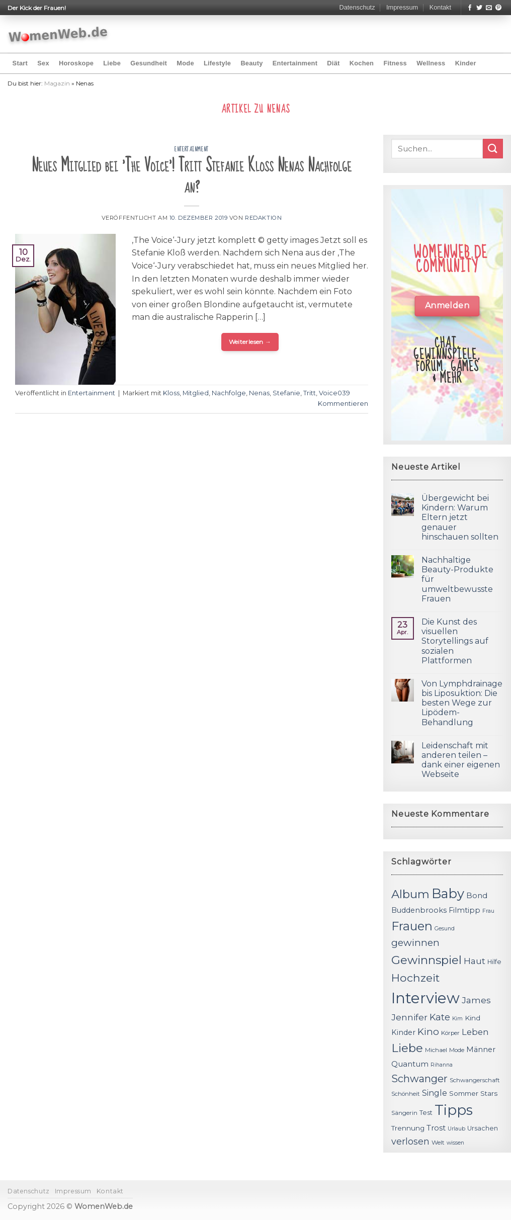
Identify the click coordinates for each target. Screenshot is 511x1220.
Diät (333, 63)
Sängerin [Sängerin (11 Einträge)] (404, 1112)
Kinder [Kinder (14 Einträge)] (403, 1032)
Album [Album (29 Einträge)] (410, 894)
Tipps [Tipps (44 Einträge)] (454, 1109)
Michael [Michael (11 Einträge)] (436, 1050)
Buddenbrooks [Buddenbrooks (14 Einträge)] (419, 910)
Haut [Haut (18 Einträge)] (474, 960)
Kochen (362, 63)
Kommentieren (343, 403)
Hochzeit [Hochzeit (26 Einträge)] (415, 977)
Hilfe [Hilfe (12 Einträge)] (494, 962)
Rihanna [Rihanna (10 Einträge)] (442, 1065)
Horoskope (76, 63)
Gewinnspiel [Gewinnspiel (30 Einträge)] (426, 960)
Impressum (402, 7)
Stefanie (286, 393)
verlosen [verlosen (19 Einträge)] (410, 1141)
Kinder (465, 63)
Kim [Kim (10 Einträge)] (457, 1018)
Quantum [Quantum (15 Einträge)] (410, 1064)
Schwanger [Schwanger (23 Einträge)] (419, 1079)
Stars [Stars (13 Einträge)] (488, 1093)
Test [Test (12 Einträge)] (426, 1112)
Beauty (251, 63)
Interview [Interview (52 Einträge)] (425, 998)
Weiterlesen (250, 341)
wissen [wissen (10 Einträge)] (455, 1143)
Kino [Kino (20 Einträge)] (428, 1031)
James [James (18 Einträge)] (476, 1000)
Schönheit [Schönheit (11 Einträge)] (405, 1093)
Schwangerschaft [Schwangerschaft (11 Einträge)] (475, 1080)
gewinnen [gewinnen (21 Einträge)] (415, 942)
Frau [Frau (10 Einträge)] (488, 911)
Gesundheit (148, 63)
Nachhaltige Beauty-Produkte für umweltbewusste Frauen (457, 579)
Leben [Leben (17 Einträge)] (475, 1032)
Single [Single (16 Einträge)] (434, 1093)
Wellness (430, 63)
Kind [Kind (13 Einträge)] (472, 1018)
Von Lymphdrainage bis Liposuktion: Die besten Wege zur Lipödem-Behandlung (461, 703)
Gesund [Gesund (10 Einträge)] (445, 928)
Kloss (171, 393)
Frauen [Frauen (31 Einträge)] (412, 926)
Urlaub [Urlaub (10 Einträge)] (456, 1128)
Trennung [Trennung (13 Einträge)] (407, 1128)
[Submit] (493, 148)
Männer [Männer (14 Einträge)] (480, 1049)
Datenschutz (357, 7)
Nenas (259, 393)
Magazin (57, 83)
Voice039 (334, 393)
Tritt (309, 393)
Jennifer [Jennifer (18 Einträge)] (409, 1017)
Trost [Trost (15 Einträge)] (436, 1127)
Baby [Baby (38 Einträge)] (448, 893)
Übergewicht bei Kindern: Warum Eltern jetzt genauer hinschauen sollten (459, 517)
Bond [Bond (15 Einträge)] (476, 895)
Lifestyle (217, 63)
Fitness (395, 63)
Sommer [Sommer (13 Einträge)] (463, 1093)
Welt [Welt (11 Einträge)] (438, 1142)
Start (20, 63)
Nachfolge (229, 393)
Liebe (112, 63)
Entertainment (295, 63)
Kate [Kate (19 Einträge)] (440, 1017)
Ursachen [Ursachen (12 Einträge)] (482, 1128)
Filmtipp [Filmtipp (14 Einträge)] (464, 910)
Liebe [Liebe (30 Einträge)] (407, 1048)
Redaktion (263, 217)
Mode (185, 63)
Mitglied (196, 393)
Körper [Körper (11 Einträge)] (450, 1032)
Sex (43, 63)
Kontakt (440, 7)
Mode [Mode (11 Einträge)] (456, 1050)
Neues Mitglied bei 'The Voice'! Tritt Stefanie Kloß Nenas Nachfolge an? (192, 176)
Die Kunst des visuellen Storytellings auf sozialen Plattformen (454, 641)
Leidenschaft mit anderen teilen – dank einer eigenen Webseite (460, 760)
